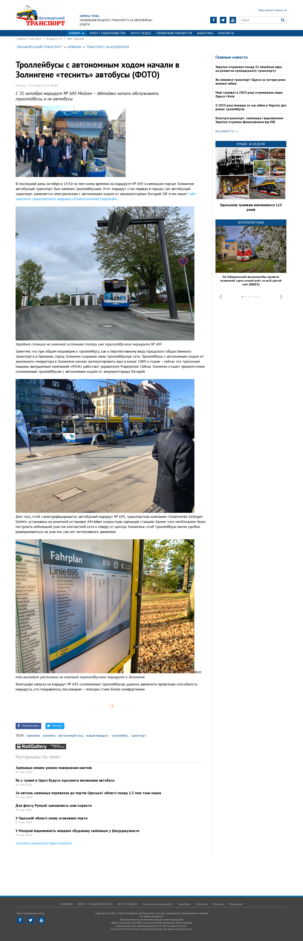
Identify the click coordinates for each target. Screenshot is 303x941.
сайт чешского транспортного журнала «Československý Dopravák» (106, 196)
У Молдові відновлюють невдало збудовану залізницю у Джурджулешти (77, 830)
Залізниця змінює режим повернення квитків (54, 767)
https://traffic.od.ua (41, 15)
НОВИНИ (77, 33)
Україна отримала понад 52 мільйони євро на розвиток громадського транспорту (248, 69)
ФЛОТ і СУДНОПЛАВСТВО (108, 33)
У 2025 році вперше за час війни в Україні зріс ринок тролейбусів (250, 107)
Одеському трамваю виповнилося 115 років (251, 207)
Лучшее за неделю (250, 144)
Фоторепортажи (251, 222)
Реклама (218, 904)
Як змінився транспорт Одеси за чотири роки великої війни (250, 81)
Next (281, 297)
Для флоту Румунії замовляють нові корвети (54, 805)
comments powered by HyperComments (44, 843)
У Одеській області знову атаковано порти (52, 818)
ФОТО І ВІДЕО (141, 33)
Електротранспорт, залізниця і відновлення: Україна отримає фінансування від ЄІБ (249, 120)
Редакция (236, 904)
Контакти (226, 33)
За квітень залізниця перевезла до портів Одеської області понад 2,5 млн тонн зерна (88, 792)
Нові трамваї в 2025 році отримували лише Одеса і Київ (249, 94)
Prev (221, 297)
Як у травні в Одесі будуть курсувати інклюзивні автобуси (65, 780)
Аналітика (205, 33)
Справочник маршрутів (174, 33)
